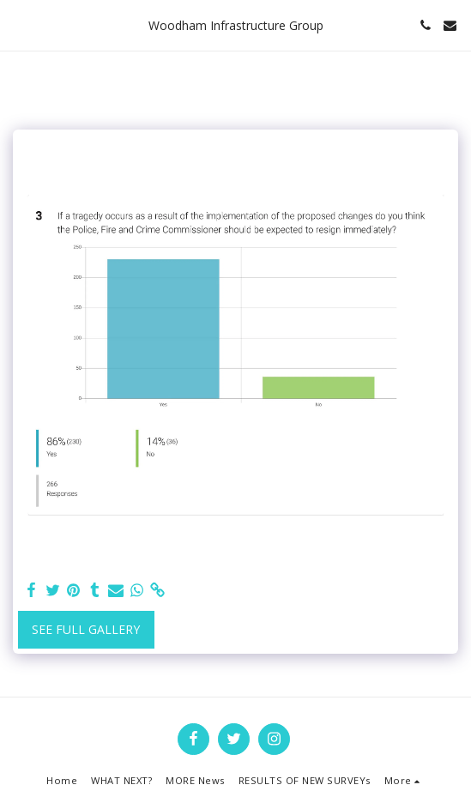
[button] (18, 24)
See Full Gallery (86, 629)
